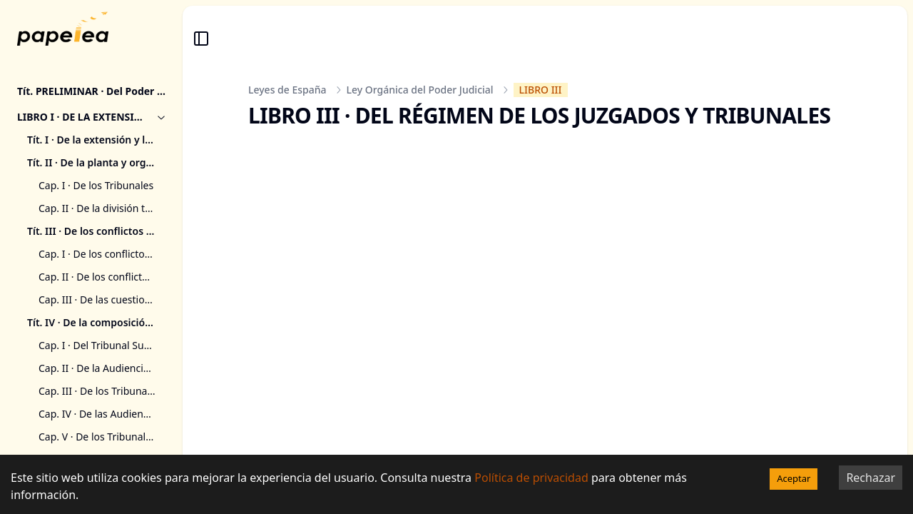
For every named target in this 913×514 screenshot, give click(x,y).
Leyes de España (287, 89)
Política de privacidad (531, 477)
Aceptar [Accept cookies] (793, 478)
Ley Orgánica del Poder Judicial (420, 89)
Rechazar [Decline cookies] (870, 477)
